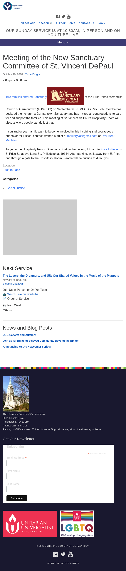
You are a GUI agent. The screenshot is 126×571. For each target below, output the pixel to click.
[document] (63, 204)
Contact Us (86, 23)
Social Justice (16, 188)
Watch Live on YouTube (22, 294)
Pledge (61, 23)
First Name (13, 470)
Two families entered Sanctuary (26, 97)
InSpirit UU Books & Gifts (63, 563)
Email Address (16, 457)
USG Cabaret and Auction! (19, 334)
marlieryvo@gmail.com (82, 136)
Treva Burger (32, 74)
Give (72, 23)
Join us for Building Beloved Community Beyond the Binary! (41, 340)
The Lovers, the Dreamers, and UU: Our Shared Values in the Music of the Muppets (61, 275)
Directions (28, 23)
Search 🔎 (45, 23)
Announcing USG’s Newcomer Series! (27, 346)
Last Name (13, 483)
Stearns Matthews (13, 283)
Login (101, 23)
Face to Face (109, 149)
